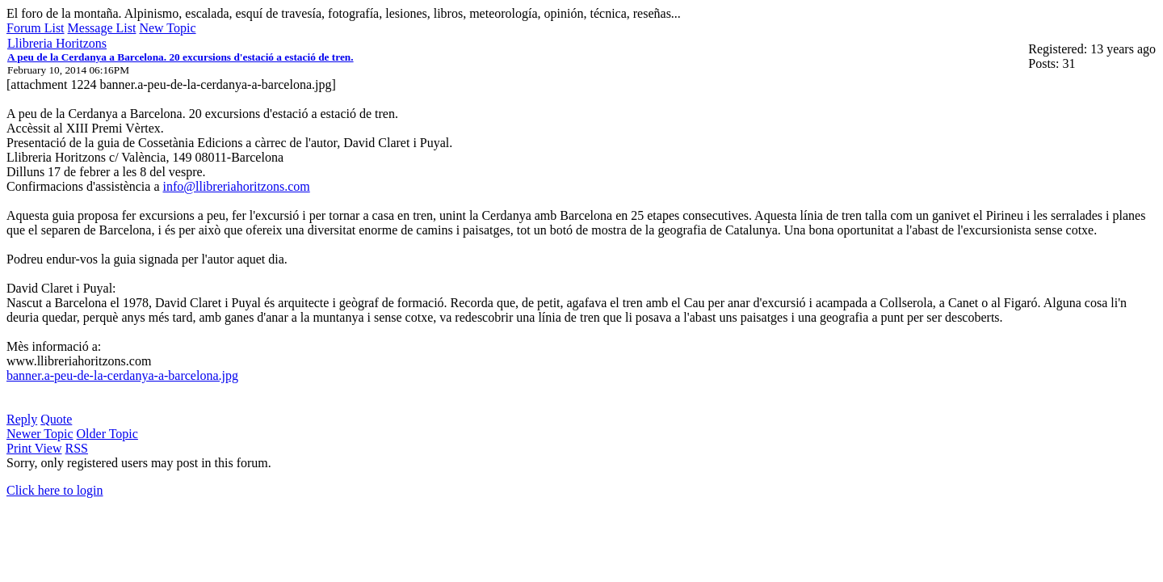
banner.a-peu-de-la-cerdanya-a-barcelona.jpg (122, 375)
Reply (21, 419)
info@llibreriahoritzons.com (236, 186)
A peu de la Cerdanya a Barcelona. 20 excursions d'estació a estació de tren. (180, 57)
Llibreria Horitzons (57, 43)
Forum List (35, 28)
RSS (76, 448)
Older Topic (107, 434)
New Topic (167, 28)
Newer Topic (39, 434)
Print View (34, 448)
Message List (102, 28)
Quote (56, 419)
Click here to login (54, 490)
